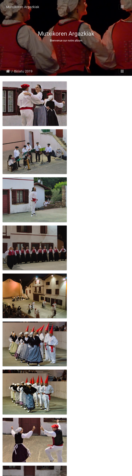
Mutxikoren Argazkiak (22, 7)
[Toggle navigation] (122, 6)
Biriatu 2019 (23, 71)
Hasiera (8, 71)
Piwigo (74, 470)
